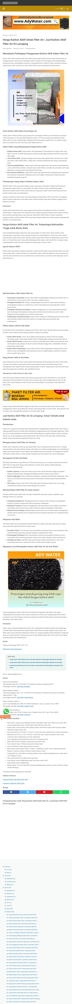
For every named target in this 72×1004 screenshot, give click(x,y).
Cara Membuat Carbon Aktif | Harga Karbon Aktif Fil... (24, 995)
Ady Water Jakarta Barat (25, 697)
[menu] (4, 8)
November (11, 881)
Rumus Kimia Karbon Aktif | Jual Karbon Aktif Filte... (23, 947)
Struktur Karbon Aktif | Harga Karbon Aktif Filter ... (23, 968)
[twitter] (27, 792)
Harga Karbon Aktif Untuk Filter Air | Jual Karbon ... (23, 962)
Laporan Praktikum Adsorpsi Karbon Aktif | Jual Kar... (23, 932)
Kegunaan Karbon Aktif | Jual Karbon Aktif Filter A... (23, 953)
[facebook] (11, 792)
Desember (11, 878)
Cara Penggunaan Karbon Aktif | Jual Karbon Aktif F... (24, 944)
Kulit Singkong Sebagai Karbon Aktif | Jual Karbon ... (23, 935)
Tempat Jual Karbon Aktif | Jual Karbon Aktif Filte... (23, 917)
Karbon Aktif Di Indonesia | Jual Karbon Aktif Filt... (22, 926)
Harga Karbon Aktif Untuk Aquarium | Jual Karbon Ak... (24, 941)
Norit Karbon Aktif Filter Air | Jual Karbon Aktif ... (22, 950)
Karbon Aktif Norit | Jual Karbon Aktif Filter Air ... (22, 938)
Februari (10, 911)
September (11, 896)
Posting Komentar (30, 48)
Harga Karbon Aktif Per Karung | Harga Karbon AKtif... (24, 983)
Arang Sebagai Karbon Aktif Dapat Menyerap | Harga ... (24, 989)
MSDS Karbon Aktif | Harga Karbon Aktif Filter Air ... (23, 971)
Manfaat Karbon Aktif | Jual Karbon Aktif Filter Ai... (23, 959)
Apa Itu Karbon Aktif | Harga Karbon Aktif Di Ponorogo (24, 998)
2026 (7, 866)
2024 (8, 887)
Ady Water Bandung (23, 686)
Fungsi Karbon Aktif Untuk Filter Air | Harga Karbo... (23, 986)
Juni (9, 869)
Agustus (10, 899)
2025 (7, 875)
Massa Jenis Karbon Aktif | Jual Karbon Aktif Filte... (23, 929)
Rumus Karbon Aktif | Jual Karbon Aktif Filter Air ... (23, 923)
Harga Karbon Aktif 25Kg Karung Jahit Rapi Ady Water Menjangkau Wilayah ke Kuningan (36, 659)
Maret (10, 908)
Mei (9, 872)
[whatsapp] (61, 792)
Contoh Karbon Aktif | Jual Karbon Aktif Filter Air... (22, 965)
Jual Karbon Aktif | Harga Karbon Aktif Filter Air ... (22, 980)
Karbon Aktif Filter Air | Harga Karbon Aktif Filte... (22, 1001)
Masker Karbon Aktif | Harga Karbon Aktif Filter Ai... (23, 974)
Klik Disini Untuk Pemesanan (12, 649)
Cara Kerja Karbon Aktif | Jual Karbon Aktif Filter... (22, 914)
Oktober (10, 884)
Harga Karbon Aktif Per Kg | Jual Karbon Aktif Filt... (23, 956)
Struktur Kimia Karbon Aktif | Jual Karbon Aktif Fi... (23, 920)
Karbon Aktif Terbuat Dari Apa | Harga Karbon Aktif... (23, 977)
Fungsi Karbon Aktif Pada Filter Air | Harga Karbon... (23, 992)
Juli (9, 902)
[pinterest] (44, 792)
